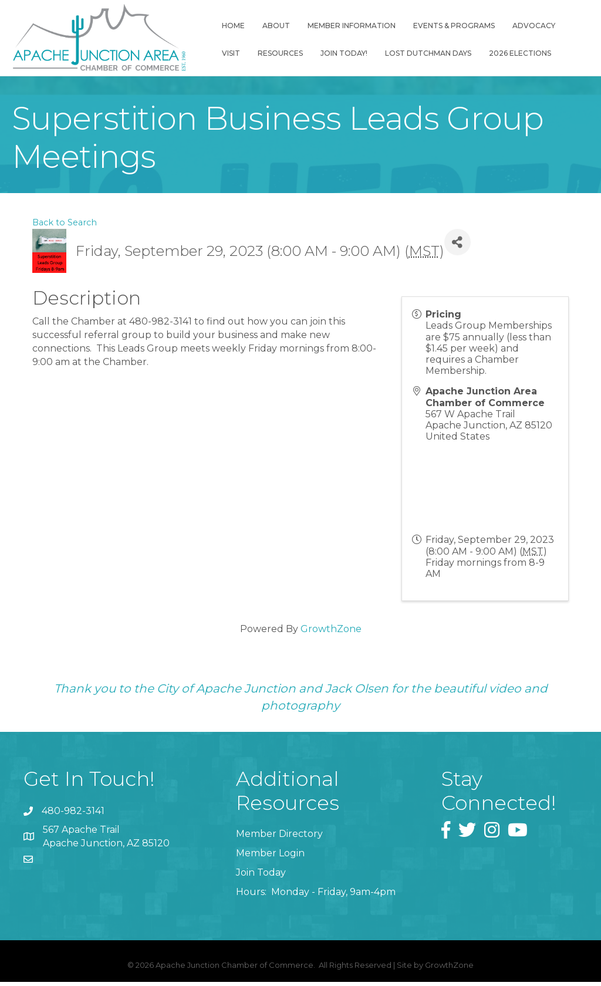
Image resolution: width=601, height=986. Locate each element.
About (280, 25)
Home (237, 25)
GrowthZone (331, 633)
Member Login (270, 857)
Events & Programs (458, 25)
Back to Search (64, 226)
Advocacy (537, 25)
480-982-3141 (73, 814)
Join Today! (348, 53)
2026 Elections (524, 53)
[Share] (457, 246)
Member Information (356, 25)
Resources (284, 53)
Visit (235, 53)
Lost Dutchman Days (432, 53)
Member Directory (279, 837)
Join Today (261, 876)
